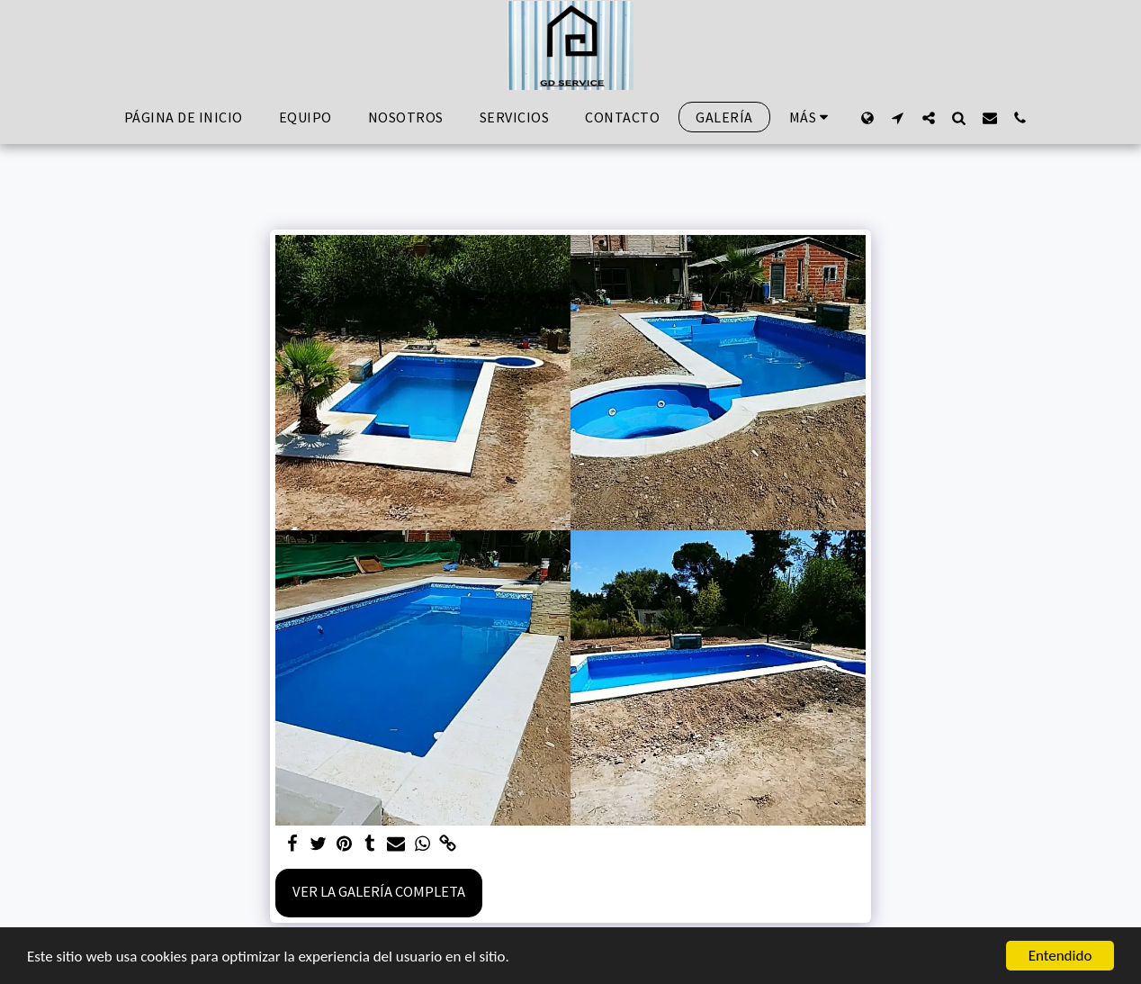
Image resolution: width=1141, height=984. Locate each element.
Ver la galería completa (378, 891)
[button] (898, 117)
